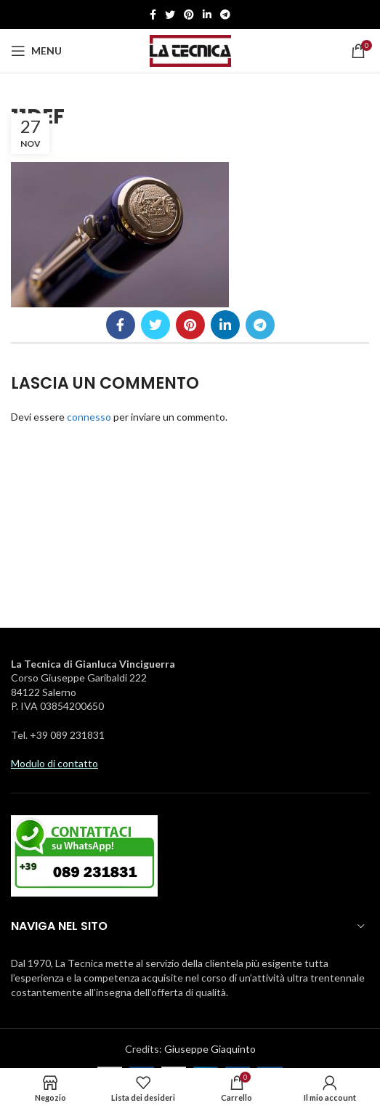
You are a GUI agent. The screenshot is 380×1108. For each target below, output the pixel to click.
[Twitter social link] (170, 14)
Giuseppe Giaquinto (210, 1049)
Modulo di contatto (54, 763)
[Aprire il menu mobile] (36, 50)
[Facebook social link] (153, 14)
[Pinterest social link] (188, 14)
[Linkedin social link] (207, 14)
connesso (89, 417)
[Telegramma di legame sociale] (225, 14)
